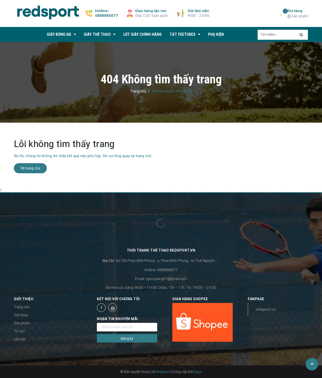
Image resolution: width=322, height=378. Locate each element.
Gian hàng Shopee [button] (190, 299)
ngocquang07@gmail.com (166, 279)
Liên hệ (19, 339)
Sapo (197, 372)
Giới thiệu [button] (23, 299)
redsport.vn (265, 309)
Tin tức (19, 331)
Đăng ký (127, 338)
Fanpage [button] (256, 299)
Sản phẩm (298, 13)
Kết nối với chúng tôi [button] (118, 299)
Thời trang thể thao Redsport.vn (161, 250)
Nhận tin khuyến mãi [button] (117, 319)
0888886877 (106, 15)
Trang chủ (22, 307)
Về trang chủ (30, 168)
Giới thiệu (21, 315)
